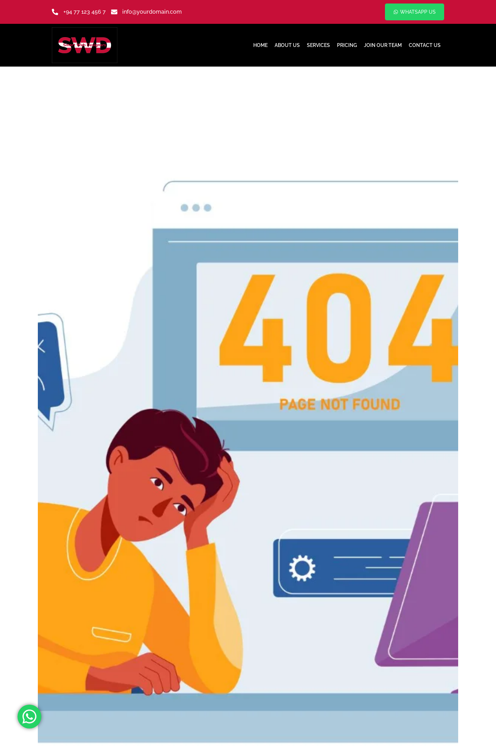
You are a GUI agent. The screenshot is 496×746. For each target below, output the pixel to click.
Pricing (347, 45)
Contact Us (425, 45)
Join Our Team (383, 45)
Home (260, 45)
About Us (287, 45)
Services (318, 45)
